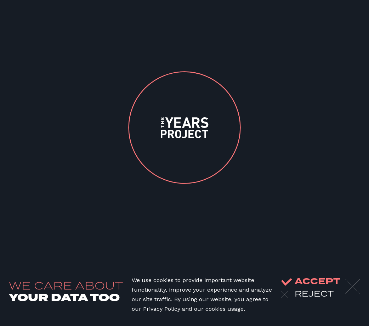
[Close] (352, 286)
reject (307, 294)
